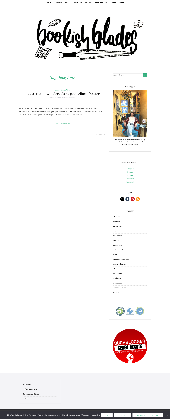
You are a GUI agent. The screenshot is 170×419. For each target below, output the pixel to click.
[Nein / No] (167, 415)
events (88, 3)
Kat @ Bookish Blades (59, 97)
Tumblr (130, 172)
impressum (27, 385)
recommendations (73, 3)
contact (25, 399)
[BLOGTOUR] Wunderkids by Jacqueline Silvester (62, 93)
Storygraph (130, 182)
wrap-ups (116, 292)
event (115, 255)
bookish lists (117, 245)
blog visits (116, 231)
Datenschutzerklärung (31, 394)
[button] (122, 199)
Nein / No (122, 415)
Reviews (58, 3)
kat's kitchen (117, 273)
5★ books (116, 217)
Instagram (130, 169)
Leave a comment (98, 134)
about (48, 3)
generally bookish (62, 89)
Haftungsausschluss (30, 389)
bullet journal (118, 250)
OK (107, 415)
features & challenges (105, 3)
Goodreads (130, 178)
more (121, 3)
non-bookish (117, 283)
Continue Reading (62, 123)
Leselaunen (117, 278)
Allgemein (116, 221)
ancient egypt (118, 226)
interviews (116, 269)
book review (117, 236)
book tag (116, 240)
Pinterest (130, 175)
